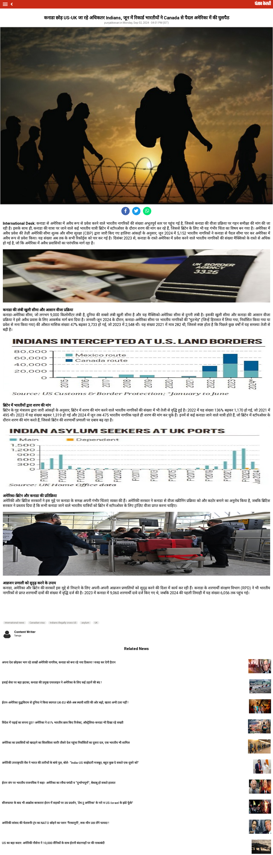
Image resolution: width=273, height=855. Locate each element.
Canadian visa (37, 622)
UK (96, 622)
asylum (85, 622)
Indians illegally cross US (63, 622)
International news (14, 622)
